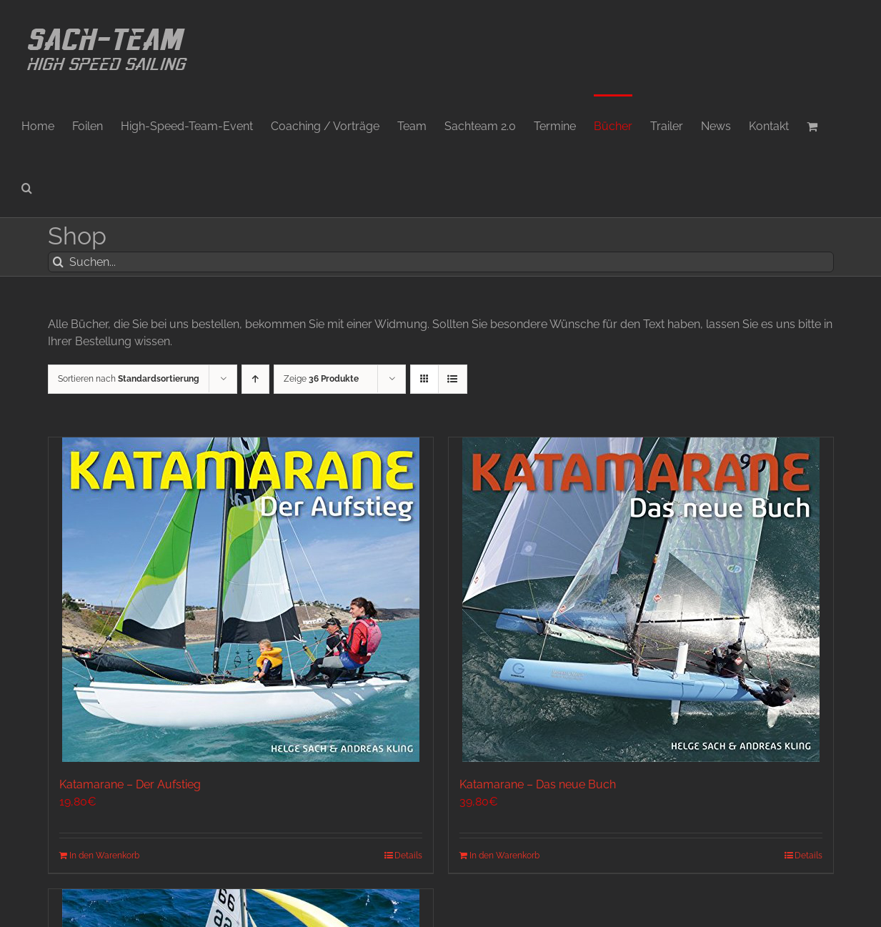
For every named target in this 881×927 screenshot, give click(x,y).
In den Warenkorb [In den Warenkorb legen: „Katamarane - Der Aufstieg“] (104, 856)
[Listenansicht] (453, 379)
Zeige (321, 379)
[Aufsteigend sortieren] (255, 379)
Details (408, 856)
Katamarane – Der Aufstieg (130, 784)
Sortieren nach (128, 379)
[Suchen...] (441, 262)
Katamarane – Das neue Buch (537, 784)
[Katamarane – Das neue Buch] (641, 599)
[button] (26, 186)
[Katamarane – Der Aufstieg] (241, 599)
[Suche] (58, 262)
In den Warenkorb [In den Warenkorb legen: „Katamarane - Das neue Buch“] (504, 856)
